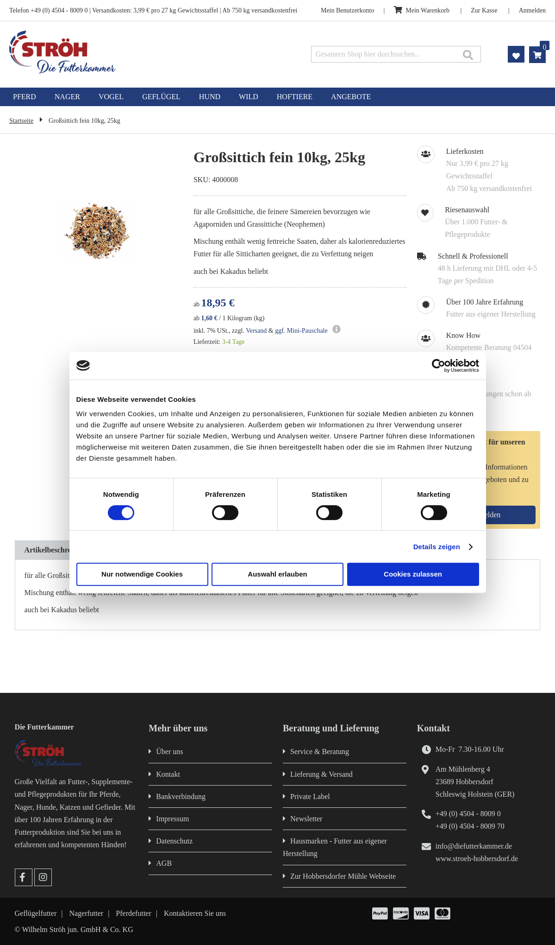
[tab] (57, 550)
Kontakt (168, 774)
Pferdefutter (133, 913)
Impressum (172, 819)
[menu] (277, 97)
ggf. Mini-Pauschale (301, 330)
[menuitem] (24, 97)
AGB (164, 863)
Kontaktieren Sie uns (195, 913)
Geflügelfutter (36, 913)
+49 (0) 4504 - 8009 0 (468, 814)
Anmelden (532, 10)
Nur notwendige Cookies (142, 574)
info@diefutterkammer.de (474, 846)
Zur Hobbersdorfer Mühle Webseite (343, 876)
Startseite (21, 120)
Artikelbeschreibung (57, 550)
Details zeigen (436, 547)
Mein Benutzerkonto (347, 10)
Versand (256, 330)
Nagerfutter (86, 913)
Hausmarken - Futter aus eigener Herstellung (335, 847)
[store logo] (115, 52)
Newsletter (306, 819)
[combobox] (396, 54)
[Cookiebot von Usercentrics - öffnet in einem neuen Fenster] (438, 366)
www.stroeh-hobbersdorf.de (477, 859)
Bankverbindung (181, 796)
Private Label (310, 796)
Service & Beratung (319, 751)
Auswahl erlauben (277, 574)
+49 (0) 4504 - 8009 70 (470, 826)
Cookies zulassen (413, 574)
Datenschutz (174, 841)
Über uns (169, 751)
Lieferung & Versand (321, 774)
